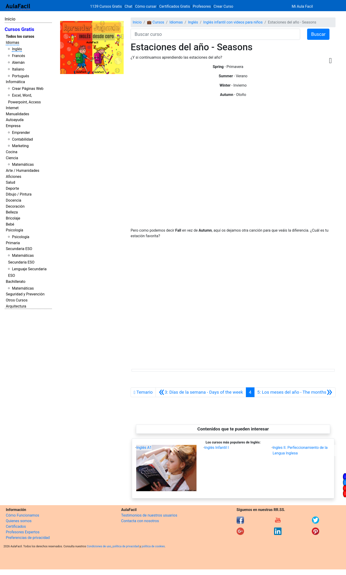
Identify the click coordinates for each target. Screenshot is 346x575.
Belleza (12, 212)
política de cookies (153, 546)
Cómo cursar (145, 6)
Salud (10, 182)
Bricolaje (13, 218)
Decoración (15, 206)
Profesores (202, 6)
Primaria (13, 243)
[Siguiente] (295, 392)
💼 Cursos (155, 22)
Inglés (17, 49)
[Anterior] (201, 392)
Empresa (13, 126)
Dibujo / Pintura (18, 194)
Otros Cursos (16, 300)
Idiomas (12, 42)
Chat (128, 6)
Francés (18, 56)
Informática (15, 82)
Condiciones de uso (99, 546)
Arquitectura (16, 306)
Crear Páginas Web (27, 88)
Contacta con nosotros (140, 521)
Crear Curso (223, 6)
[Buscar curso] (215, 34)
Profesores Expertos (22, 532)
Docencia (13, 200)
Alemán (18, 62)
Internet (12, 108)
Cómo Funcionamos (22, 515)
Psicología (14, 230)
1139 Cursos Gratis (106, 6)
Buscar (318, 34)
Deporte (12, 188)
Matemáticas (23, 164)
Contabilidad (22, 139)
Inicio (10, 19)
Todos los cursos (20, 36)
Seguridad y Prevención (25, 294)
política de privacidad (125, 546)
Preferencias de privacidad (28, 537)
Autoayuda (15, 120)
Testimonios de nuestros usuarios (149, 515)
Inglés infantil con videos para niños (233, 22)
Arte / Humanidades (22, 170)
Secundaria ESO (19, 249)
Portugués (20, 76)
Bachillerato (15, 281)
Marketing (20, 146)
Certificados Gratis (174, 6)
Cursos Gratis (19, 29)
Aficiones (13, 176)
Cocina (11, 152)
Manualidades (17, 114)
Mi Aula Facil (302, 6)
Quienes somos (19, 521)
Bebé (10, 224)
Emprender (21, 132)
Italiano (18, 69)
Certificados (16, 526)
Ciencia (12, 158)
